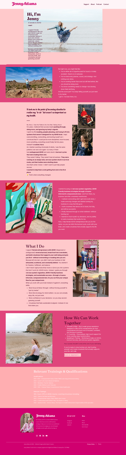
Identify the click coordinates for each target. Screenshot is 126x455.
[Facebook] (40, 436)
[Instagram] (37, 436)
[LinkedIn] (43, 436)
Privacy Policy (91, 444)
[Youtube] (47, 436)
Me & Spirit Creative (49, 444)
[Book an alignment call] (72, 355)
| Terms (98, 444)
